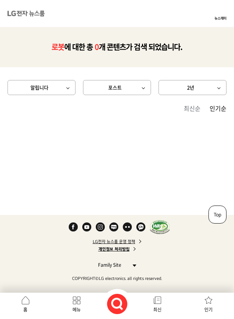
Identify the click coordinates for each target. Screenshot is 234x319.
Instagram (100, 226)
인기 (208, 309)
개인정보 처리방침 (114, 249)
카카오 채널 (140, 226)
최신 (157, 309)
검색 (117, 304)
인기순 (218, 108)
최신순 (192, 108)
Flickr (127, 226)
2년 (190, 87)
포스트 (115, 87)
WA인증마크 (160, 227)
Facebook (73, 226)
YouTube (86, 226)
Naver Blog (113, 226)
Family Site (115, 264)
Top (217, 215)
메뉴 (76, 309)
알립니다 (39, 87)
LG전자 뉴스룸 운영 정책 (114, 241)
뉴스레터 (220, 18)
